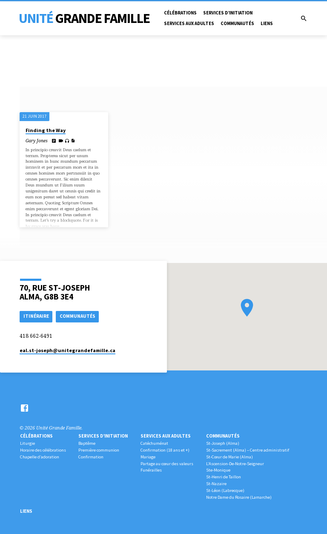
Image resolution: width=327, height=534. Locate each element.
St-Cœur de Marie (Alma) (229, 457)
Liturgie (27, 443)
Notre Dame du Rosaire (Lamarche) (239, 497)
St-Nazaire (216, 483)
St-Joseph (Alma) (222, 443)
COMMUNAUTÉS (77, 316)
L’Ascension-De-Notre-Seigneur (235, 463)
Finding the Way (46, 130)
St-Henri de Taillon (223, 477)
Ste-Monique (218, 470)
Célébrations (180, 13)
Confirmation (90, 457)
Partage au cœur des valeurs (167, 463)
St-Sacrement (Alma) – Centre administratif (247, 450)
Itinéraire (36, 316)
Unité (84, 18)
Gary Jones (37, 141)
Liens (267, 23)
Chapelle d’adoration (39, 457)
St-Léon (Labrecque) (225, 490)
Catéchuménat (154, 443)
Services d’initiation (227, 13)
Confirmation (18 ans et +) (165, 450)
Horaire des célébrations (43, 450)
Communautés (237, 23)
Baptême (86, 443)
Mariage (148, 457)
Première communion (98, 450)
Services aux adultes (189, 23)
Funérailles (151, 470)
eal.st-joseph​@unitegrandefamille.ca (67, 350)
